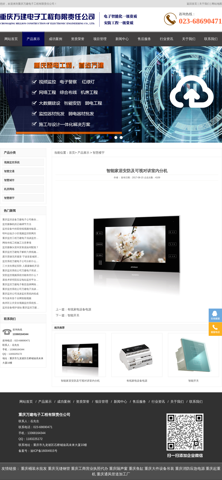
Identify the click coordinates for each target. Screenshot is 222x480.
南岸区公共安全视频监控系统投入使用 (20, 303)
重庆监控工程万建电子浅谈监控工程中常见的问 (20, 238)
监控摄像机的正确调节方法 (16, 224)
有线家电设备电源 (137, 380)
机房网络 (9, 189)
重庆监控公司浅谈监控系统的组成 (20, 293)
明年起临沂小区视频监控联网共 (19, 233)
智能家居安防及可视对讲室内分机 (80, 380)
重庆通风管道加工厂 (113, 474)
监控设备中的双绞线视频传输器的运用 (20, 228)
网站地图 (217, 3)
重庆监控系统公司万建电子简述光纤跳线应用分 (20, 270)
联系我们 (211, 39)
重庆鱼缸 (136, 468)
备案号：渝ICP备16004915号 (37, 450)
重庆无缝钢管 (59, 468)
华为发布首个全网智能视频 (16, 298)
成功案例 (55, 39)
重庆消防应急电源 (190, 468)
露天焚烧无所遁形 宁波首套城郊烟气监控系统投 (20, 256)
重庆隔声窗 (118, 468)
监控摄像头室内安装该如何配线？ (20, 247)
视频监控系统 (12, 162)
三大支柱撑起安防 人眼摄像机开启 (20, 265)
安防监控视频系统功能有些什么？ (20, 275)
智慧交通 (9, 171)
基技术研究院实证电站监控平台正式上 (20, 279)
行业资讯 (166, 39)
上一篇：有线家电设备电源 (73, 309)
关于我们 (204, 3)
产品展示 (33, 39)
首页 (72, 152)
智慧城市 (9, 180)
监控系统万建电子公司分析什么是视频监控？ (20, 261)
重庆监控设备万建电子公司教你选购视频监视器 (20, 219)
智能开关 (193, 380)
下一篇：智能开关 (67, 315)
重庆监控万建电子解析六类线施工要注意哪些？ (20, 252)
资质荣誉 (77, 39)
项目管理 (100, 39)
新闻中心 (122, 39)
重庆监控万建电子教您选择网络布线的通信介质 (20, 284)
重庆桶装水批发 (34, 468)
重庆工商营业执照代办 (89, 468)
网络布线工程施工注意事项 (16, 242)
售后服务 (144, 39)
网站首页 (11, 39)
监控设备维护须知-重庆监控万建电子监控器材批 (20, 307)
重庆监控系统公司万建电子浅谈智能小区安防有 (20, 289)
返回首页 (192, 3)
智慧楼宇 (9, 197)
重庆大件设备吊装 (159, 468)
